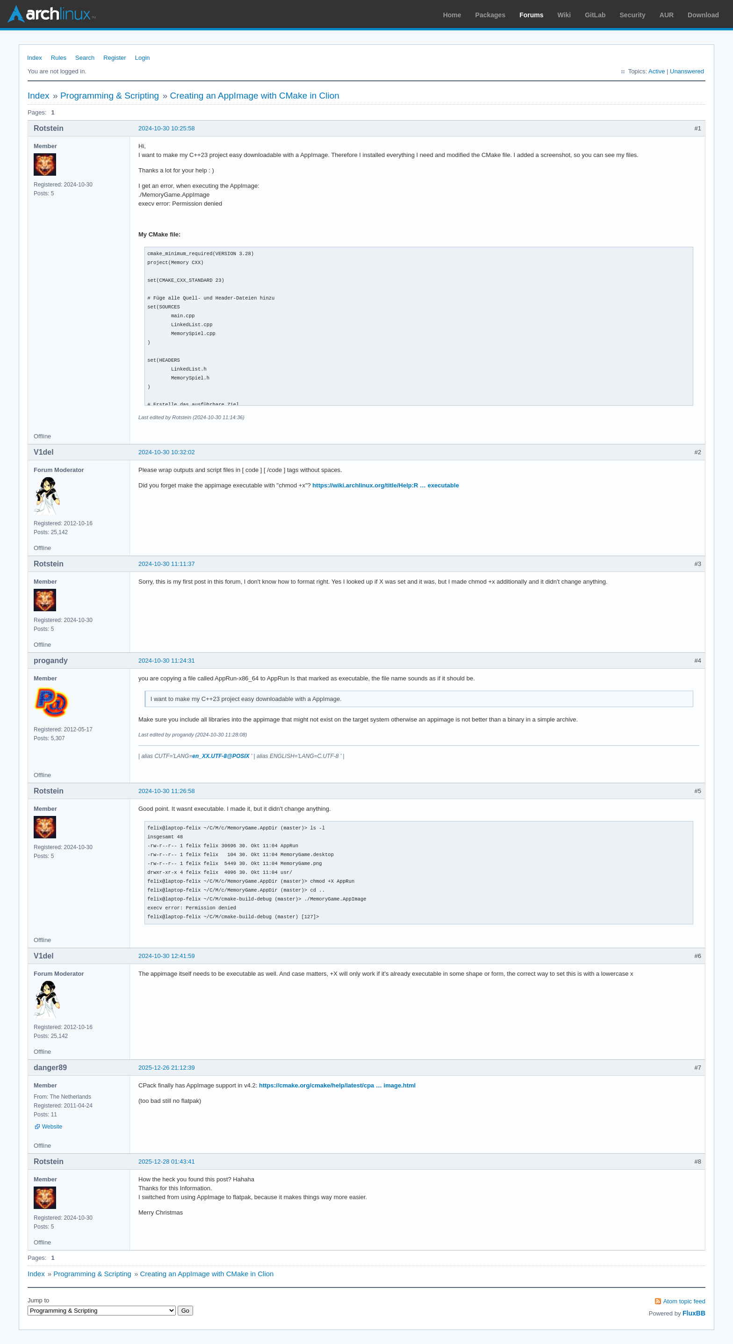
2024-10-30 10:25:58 (166, 128)
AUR (667, 15)
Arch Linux (51, 14)
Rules (58, 57)
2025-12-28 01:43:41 (166, 1161)
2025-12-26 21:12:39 (166, 1067)
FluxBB (694, 1313)
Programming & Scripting (109, 95)
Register (114, 57)
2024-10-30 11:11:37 (166, 563)
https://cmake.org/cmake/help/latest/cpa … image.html (337, 1085)
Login (142, 57)
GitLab (595, 15)
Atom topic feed (684, 1301)
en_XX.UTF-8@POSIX (220, 756)
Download (703, 15)
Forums (531, 15)
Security (633, 15)
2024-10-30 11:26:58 (166, 790)
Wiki (564, 15)
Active (656, 71)
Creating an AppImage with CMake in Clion (254, 95)
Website (52, 1126)
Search (84, 57)
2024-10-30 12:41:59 (166, 955)
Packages (490, 15)
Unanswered (687, 71)
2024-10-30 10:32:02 (166, 452)
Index (34, 57)
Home (452, 15)
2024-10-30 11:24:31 (166, 660)
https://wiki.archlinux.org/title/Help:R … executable (385, 485)
